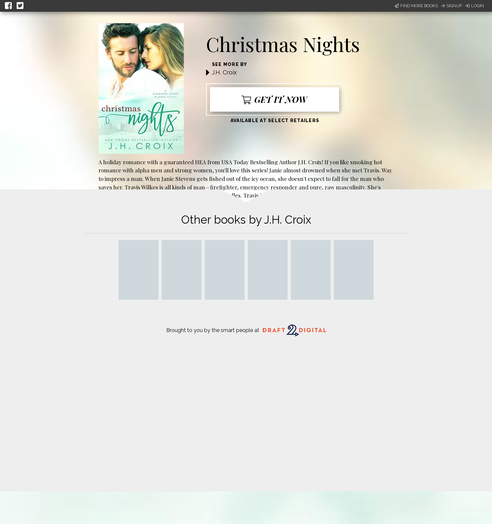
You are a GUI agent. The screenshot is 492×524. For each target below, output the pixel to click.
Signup (451, 5)
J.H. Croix (224, 72)
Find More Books (416, 5)
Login (474, 5)
